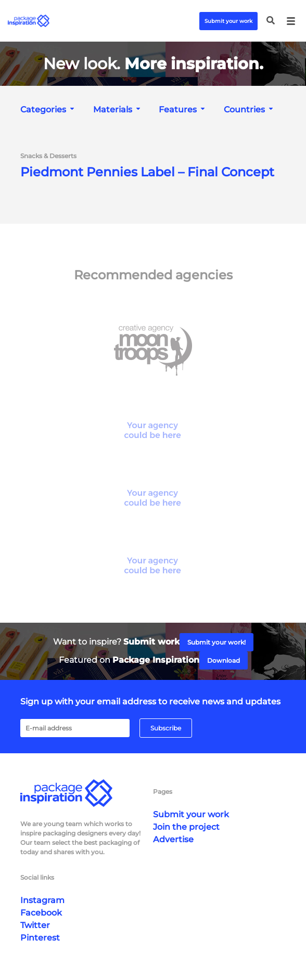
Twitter (35, 925)
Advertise (173, 839)
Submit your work (228, 21)
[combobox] (48, 109)
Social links (37, 877)
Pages (162, 791)
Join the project (186, 827)
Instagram (42, 900)
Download (223, 660)
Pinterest (40, 938)
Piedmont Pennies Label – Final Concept (147, 172)
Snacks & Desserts (48, 156)
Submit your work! (216, 642)
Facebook (41, 913)
